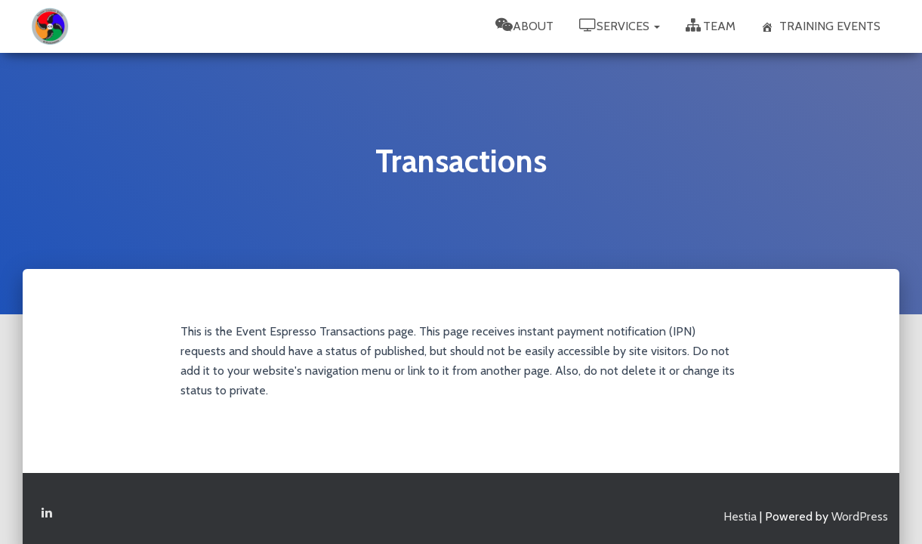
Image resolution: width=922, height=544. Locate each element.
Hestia (740, 509)
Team (710, 25)
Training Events (820, 26)
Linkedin (47, 505)
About (524, 25)
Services (619, 25)
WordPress (859, 509)
